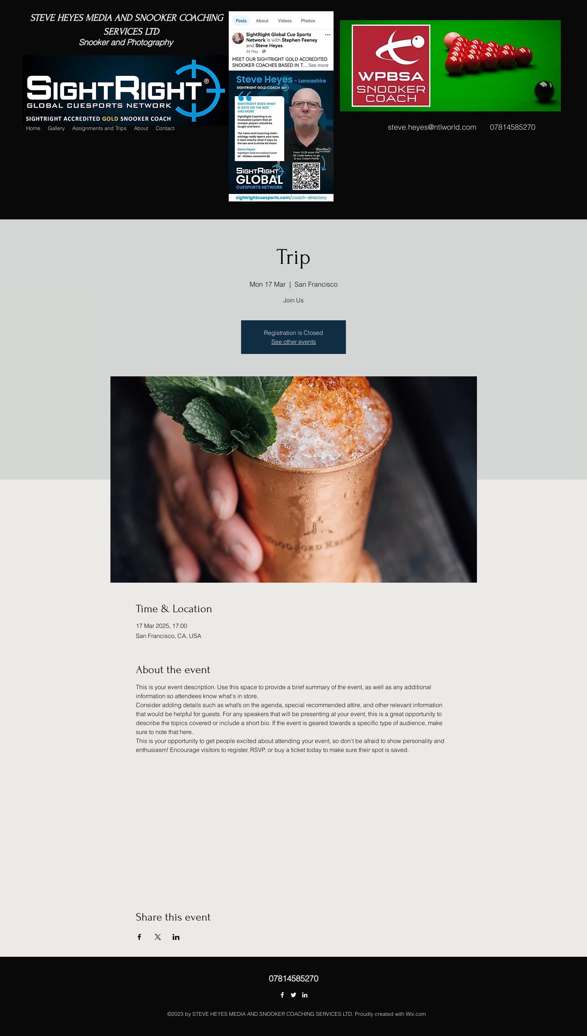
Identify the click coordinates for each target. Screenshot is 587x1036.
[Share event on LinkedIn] (176, 937)
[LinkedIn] (304, 995)
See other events (293, 341)
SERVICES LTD (94, 32)
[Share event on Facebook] (139, 937)
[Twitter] (293, 995)
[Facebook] (282, 995)
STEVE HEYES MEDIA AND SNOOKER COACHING (126, 18)
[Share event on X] (157, 937)
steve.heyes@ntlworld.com (432, 127)
